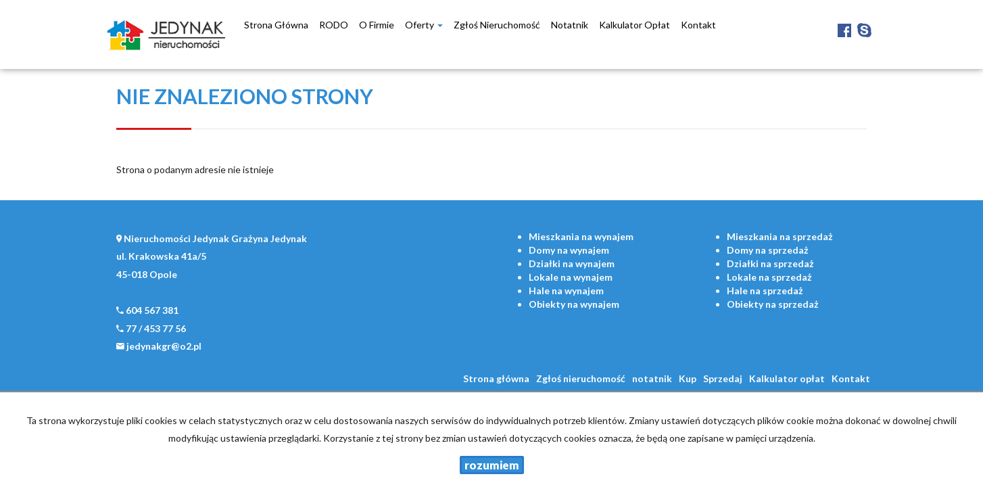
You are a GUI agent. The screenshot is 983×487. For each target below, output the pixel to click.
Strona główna (276, 24)
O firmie (376, 24)
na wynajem (581, 236)
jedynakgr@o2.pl (163, 346)
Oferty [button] (424, 24)
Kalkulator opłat (634, 24)
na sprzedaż (780, 236)
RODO (333, 24)
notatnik (569, 24)
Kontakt (698, 24)
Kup (687, 378)
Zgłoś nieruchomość (497, 24)
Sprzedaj (722, 378)
